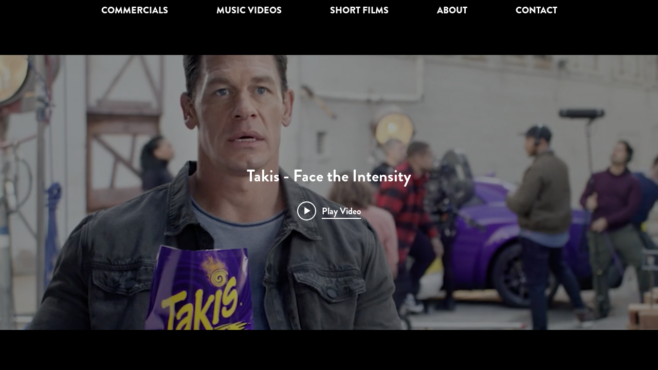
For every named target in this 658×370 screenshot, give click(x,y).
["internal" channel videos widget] (329, 192)
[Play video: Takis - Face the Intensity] (329, 210)
